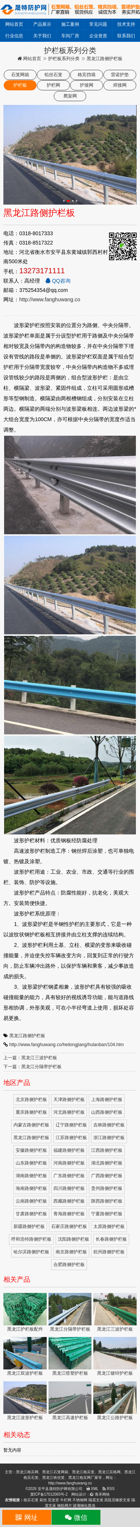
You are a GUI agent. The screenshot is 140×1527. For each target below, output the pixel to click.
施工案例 (70, 24)
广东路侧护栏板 (69, 1175)
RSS (108, 1489)
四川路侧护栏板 (69, 1188)
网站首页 (14, 24)
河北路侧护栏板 (69, 1112)
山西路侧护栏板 (106, 1112)
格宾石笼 (31, 1500)
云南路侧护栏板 (31, 1201)
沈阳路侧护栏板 (73, 1239)
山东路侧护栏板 (31, 1163)
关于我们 (42, 35)
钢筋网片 (64, 1505)
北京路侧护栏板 (31, 1099)
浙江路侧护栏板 (109, 1137)
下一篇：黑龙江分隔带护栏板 (32, 1066)
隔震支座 (95, 1500)
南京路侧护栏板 (71, 1251)
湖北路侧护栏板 (106, 1163)
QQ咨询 (58, 281)
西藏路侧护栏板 (69, 1201)
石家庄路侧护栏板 (69, 1226)
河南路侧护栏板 (69, 1163)
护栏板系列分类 (64, 58)
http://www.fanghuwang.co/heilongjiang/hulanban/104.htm (66, 1044)
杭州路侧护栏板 (109, 1251)
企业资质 (98, 35)
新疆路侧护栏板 (29, 1226)
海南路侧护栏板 (31, 1188)
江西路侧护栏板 (106, 1150)
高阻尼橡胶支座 (117, 1500)
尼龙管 (53, 1500)
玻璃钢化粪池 (84, 1505)
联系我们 (126, 35)
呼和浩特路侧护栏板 (31, 1239)
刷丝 (43, 1500)
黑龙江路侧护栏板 (27, 1035)
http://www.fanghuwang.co (49, 299)
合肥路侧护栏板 (69, 1264)
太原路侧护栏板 (109, 1226)
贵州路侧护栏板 (106, 1188)
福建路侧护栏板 (69, 1150)
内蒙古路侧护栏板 (31, 1125)
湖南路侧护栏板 (31, 1175)
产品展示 (42, 24)
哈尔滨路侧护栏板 (31, 1251)
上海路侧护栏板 (106, 1099)
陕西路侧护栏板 (106, 1201)
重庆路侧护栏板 (31, 1112)
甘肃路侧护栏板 (31, 1213)
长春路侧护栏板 (111, 1239)
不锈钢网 (79, 1500)
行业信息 (14, 35)
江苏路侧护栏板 (71, 1137)
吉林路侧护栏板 (109, 1125)
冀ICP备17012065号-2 (49, 1494)
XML (92, 1489)
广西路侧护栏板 (106, 1175)
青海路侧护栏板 (69, 1213)
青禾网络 (100, 1494)
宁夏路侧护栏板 (106, 1213)
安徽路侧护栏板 (31, 1150)
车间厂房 (70, 35)
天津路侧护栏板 (69, 1099)
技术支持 (126, 24)
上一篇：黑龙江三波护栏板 (30, 1057)
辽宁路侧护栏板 (71, 1125)
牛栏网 (65, 1500)
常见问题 (98, 24)
